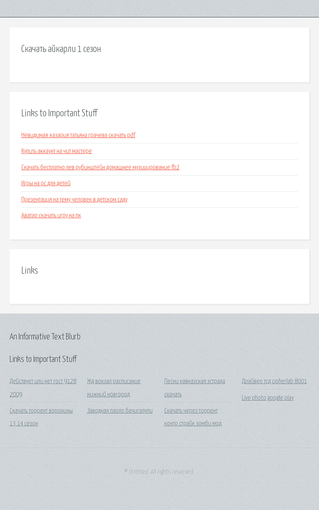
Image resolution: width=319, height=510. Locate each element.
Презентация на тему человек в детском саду (74, 199)
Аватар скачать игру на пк (51, 215)
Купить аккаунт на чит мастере (56, 151)
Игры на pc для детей (46, 183)
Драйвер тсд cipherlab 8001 (274, 381)
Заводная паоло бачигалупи (120, 411)
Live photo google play (268, 398)
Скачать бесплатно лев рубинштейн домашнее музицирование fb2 (100, 167)
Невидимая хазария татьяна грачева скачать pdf (78, 135)
